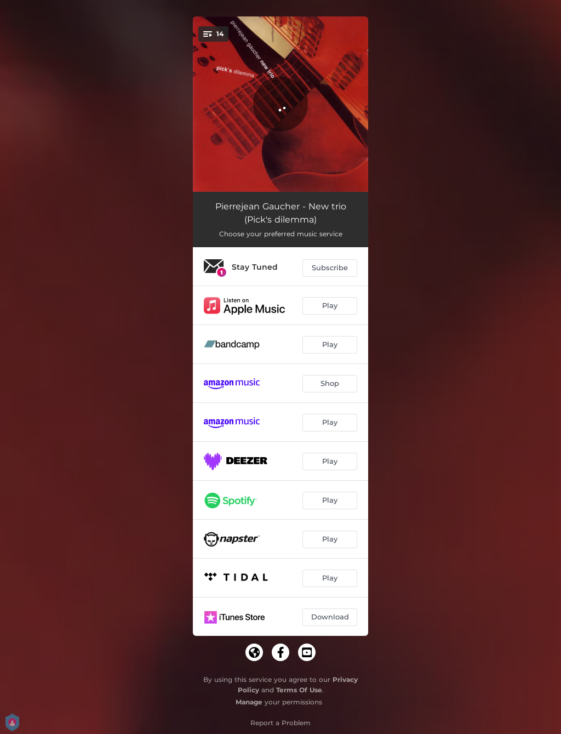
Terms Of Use (299, 690)
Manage (249, 702)
